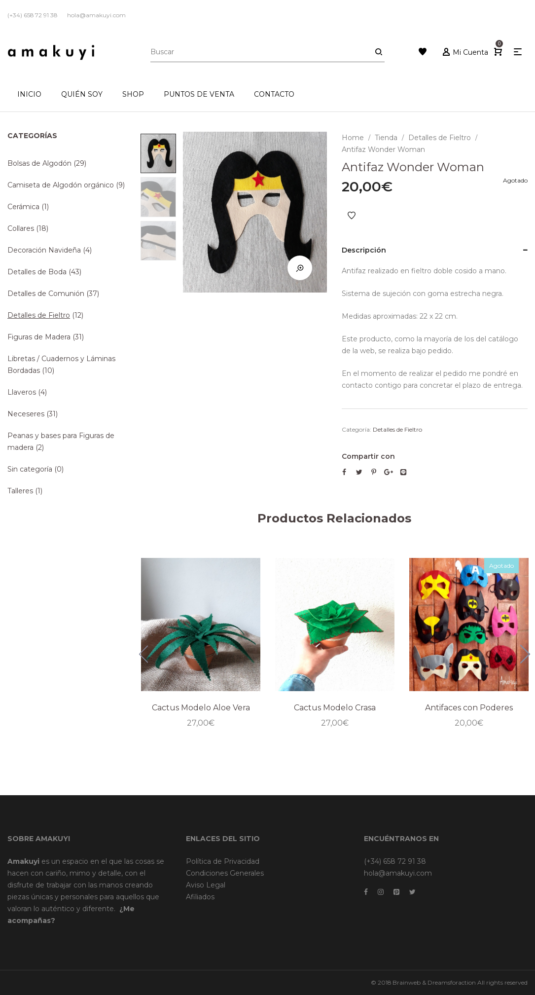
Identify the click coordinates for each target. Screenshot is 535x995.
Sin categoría (29, 469)
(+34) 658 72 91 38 (395, 861)
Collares (20, 228)
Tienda (386, 137)
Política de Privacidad (222, 861)
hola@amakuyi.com (398, 873)
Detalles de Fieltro (439, 137)
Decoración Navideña (44, 250)
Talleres (20, 490)
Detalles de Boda (37, 271)
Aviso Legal (205, 885)
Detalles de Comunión (45, 293)
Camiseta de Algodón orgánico (60, 185)
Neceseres (25, 413)
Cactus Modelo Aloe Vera (201, 707)
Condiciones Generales (225, 873)
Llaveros (21, 392)
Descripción (364, 250)
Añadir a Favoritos (351, 215)
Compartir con (368, 456)
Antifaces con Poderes (469, 707)
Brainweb (406, 982)
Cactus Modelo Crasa (335, 707)
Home (353, 137)
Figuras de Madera (39, 336)
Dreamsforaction (452, 982)
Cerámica (23, 206)
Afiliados (200, 896)
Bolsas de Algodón (39, 163)
